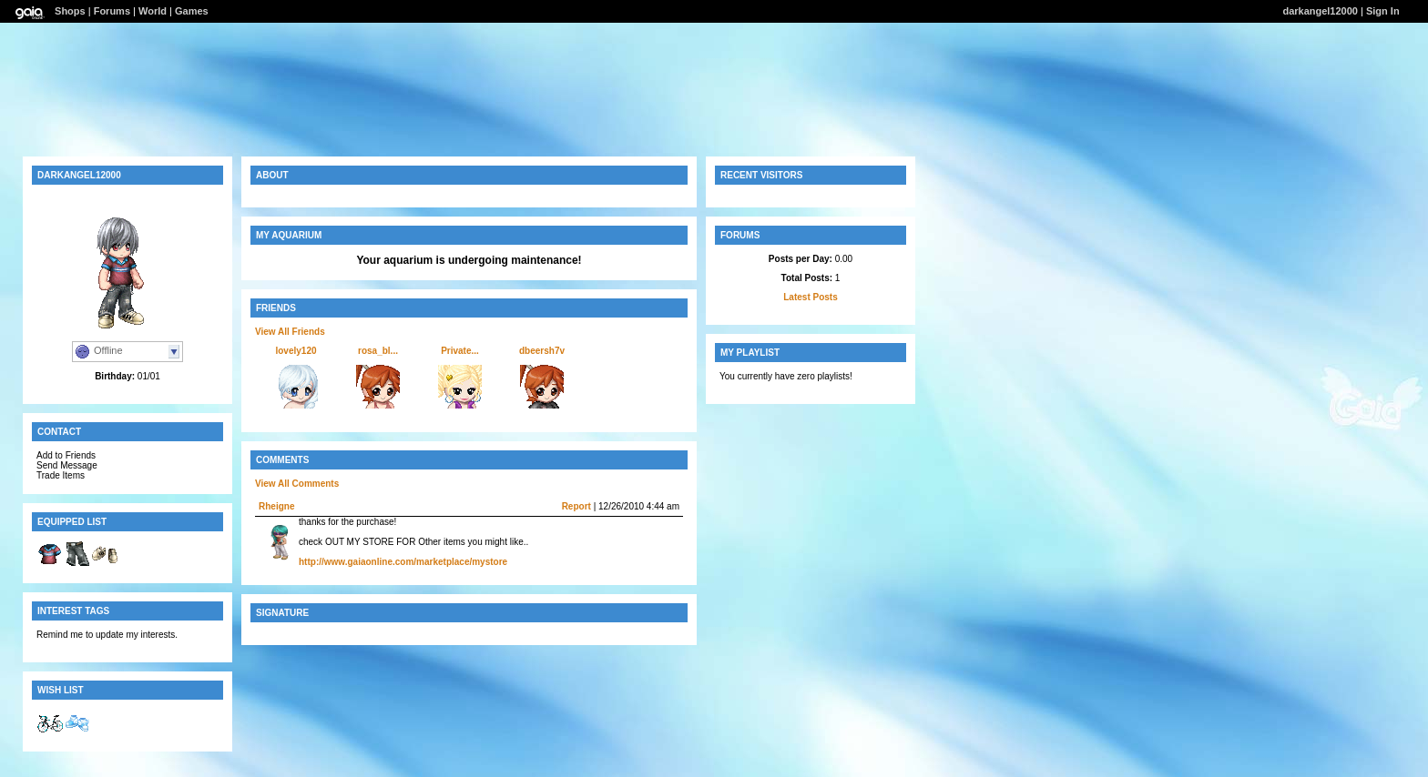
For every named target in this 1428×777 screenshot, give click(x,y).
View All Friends (290, 332)
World (152, 10)
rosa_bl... (378, 351)
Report (576, 506)
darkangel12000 (1320, 10)
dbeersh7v (542, 351)
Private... (460, 351)
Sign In (1383, 10)
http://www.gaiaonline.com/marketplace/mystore (403, 562)
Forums (112, 10)
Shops (70, 10)
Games (192, 10)
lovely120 (295, 351)
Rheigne (276, 506)
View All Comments (297, 484)
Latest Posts (810, 297)
